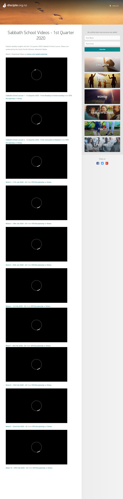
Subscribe (102, 49)
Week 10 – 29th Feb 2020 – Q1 (17, 468)
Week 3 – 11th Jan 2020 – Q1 (16, 182)
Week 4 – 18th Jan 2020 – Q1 (16, 223)
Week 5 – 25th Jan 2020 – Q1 (16, 265)
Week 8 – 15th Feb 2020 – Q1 (16, 385)
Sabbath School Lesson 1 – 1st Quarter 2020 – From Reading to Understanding (35, 95)
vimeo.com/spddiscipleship (37, 54)
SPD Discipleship (38, 182)
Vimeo (19, 98)
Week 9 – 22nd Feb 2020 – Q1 (17, 426)
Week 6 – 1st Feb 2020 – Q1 (16, 306)
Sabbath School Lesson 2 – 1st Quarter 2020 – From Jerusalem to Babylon (33, 140)
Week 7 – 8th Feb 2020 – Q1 (16, 346)
